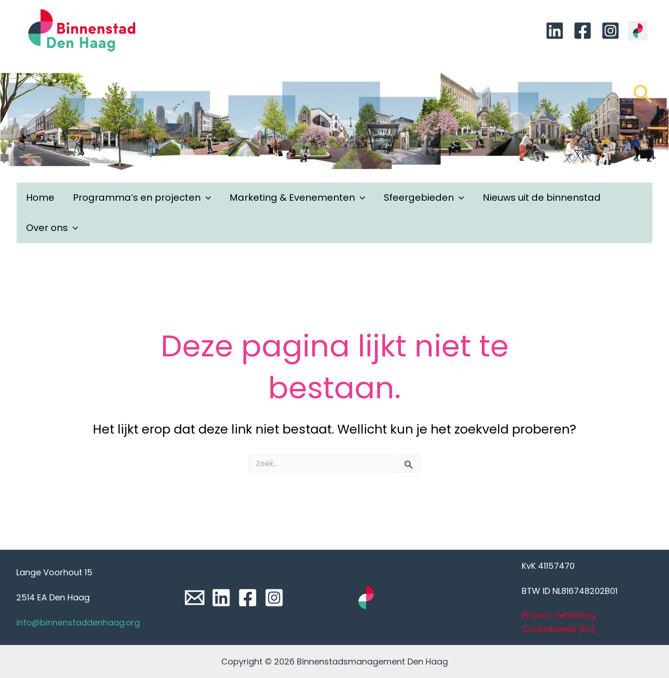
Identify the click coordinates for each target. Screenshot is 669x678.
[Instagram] (610, 30)
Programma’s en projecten (142, 198)
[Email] (194, 597)
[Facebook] (582, 30)
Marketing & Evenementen (297, 198)
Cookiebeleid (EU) (559, 629)
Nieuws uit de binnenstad (542, 197)
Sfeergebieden (424, 198)
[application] (206, 198)
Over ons (52, 228)
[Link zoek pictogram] (643, 98)
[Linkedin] (554, 30)
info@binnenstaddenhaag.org (78, 622)
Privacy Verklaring (558, 615)
